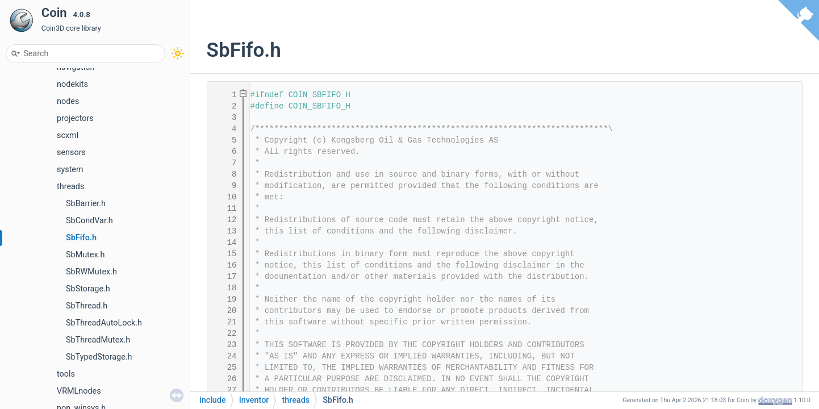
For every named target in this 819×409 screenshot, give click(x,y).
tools (66, 374)
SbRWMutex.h (91, 272)
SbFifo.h (81, 238)
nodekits (72, 84)
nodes (68, 101)
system (70, 169)
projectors (75, 118)
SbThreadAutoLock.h (104, 323)
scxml (67, 135)
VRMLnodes (79, 391)
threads (70, 186)
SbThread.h (86, 306)
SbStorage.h (88, 289)
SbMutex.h (85, 255)
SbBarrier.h (86, 203)
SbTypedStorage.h (99, 357)
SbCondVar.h (89, 221)
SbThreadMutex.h (98, 340)
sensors (71, 152)
